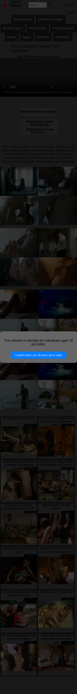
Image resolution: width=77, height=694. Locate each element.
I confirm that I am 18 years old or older (38, 355)
